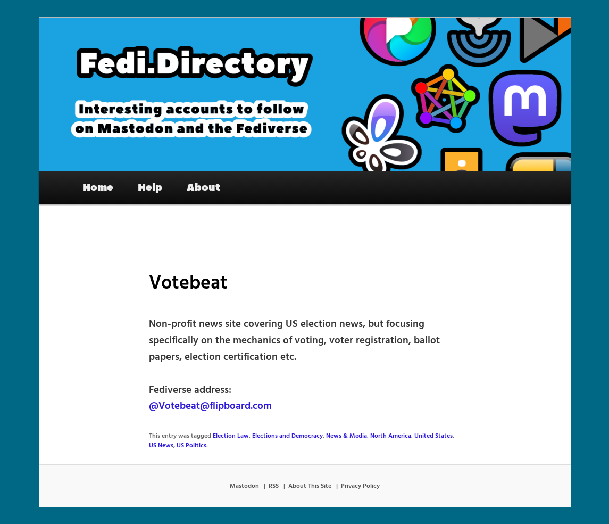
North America (390, 436)
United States (433, 436)
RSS (274, 486)
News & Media (346, 436)
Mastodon (244, 486)
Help (150, 187)
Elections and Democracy (287, 436)
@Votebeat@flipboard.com (210, 406)
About (203, 187)
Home (97, 187)
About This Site (309, 486)
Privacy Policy (360, 486)
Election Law (231, 436)
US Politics (191, 446)
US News (161, 446)
